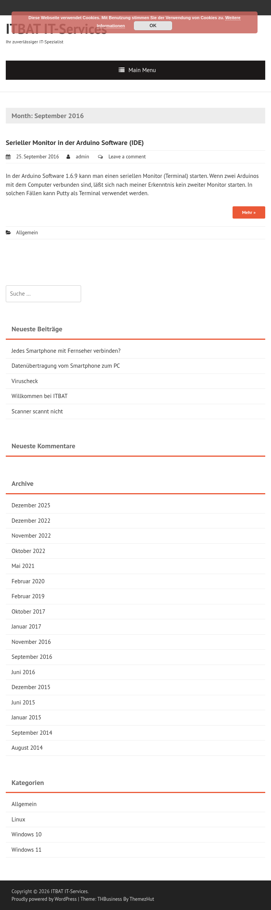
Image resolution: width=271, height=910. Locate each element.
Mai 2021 (23, 565)
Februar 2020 (28, 581)
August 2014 (27, 747)
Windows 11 (27, 849)
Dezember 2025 (31, 505)
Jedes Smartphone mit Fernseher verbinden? (66, 350)
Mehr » (249, 212)
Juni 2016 (23, 672)
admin (82, 156)
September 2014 (32, 732)
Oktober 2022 (28, 551)
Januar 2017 (26, 626)
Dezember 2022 (31, 520)
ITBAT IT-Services (69, 891)
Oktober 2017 (28, 611)
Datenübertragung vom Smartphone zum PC (66, 365)
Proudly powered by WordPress (44, 899)
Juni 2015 (23, 702)
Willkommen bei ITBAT (40, 396)
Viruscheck (25, 381)
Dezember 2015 (31, 687)
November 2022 (31, 535)
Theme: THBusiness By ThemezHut (117, 899)
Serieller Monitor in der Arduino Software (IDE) (75, 142)
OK (153, 25)
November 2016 (31, 641)
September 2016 (32, 656)
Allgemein (27, 232)
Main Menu (142, 70)
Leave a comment (127, 156)
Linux (18, 819)
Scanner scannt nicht (37, 411)
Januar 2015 (26, 717)
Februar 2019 (28, 596)
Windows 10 (27, 834)
